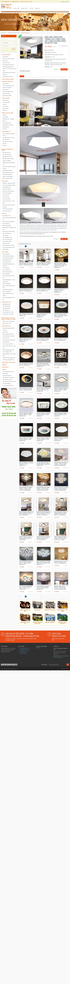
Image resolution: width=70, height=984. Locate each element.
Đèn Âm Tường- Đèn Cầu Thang (8, 294)
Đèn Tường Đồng (6, 283)
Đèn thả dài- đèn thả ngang (9, 231)
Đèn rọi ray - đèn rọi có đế (8, 58)
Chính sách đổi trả (23, 651)
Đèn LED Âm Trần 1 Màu (8, 312)
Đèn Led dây (5, 117)
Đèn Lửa (4, 104)
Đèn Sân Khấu (6, 98)
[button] (14, 42)
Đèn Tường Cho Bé (7, 291)
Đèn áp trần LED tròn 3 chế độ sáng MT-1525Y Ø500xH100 (43, 439)
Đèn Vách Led (6, 100)
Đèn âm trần (5, 56)
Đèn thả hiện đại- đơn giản (8, 245)
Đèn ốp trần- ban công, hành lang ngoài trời (9, 340)
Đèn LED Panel (6, 310)
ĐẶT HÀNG (30, 267)
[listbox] (9, 46)
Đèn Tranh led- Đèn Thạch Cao (8, 276)
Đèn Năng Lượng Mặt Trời (8, 359)
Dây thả (4, 115)
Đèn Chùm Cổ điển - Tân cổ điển (9, 201)
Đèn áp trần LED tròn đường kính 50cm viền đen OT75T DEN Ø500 (60, 514)
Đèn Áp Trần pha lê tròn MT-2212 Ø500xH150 (26, 364)
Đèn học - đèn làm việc (8, 141)
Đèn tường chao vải (7, 259)
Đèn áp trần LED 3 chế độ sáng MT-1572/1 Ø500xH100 (26, 464)
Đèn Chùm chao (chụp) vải (8, 191)
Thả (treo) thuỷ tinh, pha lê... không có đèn (9, 248)
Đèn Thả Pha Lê (6, 223)
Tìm (14, 49)
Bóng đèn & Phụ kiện (7, 113)
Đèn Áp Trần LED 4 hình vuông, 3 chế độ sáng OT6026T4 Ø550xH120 (60, 464)
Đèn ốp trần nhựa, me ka (8, 172)
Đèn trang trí (6, 131)
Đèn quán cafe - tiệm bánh (8, 377)
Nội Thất (9, 8)
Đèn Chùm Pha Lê (6, 198)
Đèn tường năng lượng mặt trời (8, 298)
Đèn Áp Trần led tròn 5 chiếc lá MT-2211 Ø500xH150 (25, 340)
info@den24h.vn (59, 657)
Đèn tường (5, 252)
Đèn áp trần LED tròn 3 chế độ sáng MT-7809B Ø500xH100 (25, 415)
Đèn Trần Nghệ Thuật (7, 178)
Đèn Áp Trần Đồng (7, 154)
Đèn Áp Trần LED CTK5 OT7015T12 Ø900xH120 (60, 562)
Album (4, 369)
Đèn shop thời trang (7, 375)
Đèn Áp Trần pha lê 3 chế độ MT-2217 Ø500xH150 (26, 290)
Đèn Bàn (4, 143)
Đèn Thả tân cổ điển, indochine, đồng (7, 242)
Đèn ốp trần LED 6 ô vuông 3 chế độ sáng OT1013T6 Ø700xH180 (60, 588)
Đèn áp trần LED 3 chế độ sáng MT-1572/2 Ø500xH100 (61, 439)
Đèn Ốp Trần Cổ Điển (7, 170)
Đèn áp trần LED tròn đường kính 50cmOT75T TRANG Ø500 (25, 538)
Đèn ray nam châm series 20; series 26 (9, 73)
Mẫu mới (4, 364)
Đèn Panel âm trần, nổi (8, 76)
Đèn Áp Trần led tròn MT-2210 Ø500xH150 (43, 339)
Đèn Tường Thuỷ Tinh (7, 271)
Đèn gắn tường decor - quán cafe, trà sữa (9, 280)
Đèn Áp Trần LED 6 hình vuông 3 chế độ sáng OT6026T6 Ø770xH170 (43, 489)
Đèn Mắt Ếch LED (6, 304)
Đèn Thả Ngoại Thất (7, 351)
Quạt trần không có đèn (8, 91)
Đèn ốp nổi (5, 60)
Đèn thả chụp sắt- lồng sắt (8, 221)
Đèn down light (6, 302)
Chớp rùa (5, 110)
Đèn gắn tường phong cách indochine (8, 264)
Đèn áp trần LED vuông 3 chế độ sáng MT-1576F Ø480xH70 (43, 415)
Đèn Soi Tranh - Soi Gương (8, 321)
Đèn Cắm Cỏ (5, 332)
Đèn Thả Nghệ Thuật (7, 237)
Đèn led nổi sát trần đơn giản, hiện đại (9, 167)
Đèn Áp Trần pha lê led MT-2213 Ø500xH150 (60, 339)
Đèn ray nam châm (7, 122)
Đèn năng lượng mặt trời (8, 385)
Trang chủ (3, 32)
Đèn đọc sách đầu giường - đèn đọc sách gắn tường (8, 256)
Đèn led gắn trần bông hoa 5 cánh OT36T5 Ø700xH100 (25, 588)
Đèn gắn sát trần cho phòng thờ (9, 163)
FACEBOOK (63, 1)
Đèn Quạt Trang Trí (7, 81)
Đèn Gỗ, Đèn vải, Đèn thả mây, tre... (9, 218)
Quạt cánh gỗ (5, 83)
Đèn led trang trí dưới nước (8, 336)
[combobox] (7, 42)
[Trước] (23, 246)
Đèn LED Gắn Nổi (6, 308)
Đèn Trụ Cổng (6, 338)
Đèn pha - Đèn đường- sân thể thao (9, 69)
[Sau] (37, 246)
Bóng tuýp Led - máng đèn (8, 118)
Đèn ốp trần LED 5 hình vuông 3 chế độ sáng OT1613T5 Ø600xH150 (25, 489)
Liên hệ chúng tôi (23, 653)
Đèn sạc (4, 120)
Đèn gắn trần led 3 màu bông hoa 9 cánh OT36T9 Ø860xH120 (43, 563)
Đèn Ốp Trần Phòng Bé (8, 176)
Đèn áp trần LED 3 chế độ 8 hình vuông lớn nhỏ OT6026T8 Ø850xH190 (61, 489)
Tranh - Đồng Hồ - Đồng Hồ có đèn (9, 134)
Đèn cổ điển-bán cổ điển (8, 371)
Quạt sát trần (5, 89)
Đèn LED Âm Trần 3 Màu (8, 314)
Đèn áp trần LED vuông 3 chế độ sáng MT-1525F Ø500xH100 (26, 439)
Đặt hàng (64, 69)
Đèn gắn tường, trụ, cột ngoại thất (9, 354)
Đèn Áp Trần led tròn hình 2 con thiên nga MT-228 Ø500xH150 (61, 316)
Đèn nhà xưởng (6, 62)
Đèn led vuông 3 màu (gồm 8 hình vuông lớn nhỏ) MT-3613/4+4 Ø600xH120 (60, 265)
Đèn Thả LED (5, 235)
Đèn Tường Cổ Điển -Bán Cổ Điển (9, 286)
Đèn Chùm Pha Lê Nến (7, 208)
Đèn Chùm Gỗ (6, 195)
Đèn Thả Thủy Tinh (7, 233)
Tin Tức (3, 8)
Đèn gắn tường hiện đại (8, 289)
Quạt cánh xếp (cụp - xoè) (8, 85)
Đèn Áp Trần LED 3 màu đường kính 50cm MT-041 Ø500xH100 (43, 464)
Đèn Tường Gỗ (6, 267)
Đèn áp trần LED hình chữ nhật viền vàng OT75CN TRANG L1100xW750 (44, 514)
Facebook (38, 647)
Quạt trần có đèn (6, 93)
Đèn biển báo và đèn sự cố (8, 64)
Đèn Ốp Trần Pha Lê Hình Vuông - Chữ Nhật (8, 159)
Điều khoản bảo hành (24, 648)
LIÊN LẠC (67, 1)
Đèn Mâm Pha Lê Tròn (7, 156)
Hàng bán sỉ (5, 367)
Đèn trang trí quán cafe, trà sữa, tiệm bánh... (9, 138)
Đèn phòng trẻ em (7, 215)
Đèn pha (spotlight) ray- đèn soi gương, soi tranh (9, 318)
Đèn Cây (4, 145)
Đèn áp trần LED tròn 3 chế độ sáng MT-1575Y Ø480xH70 (60, 415)
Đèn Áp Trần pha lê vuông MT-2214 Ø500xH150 (42, 316)
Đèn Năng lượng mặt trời (8, 66)
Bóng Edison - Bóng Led (8, 124)
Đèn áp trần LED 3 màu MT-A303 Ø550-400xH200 (60, 364)
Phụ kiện (5, 128)
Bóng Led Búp (6, 126)
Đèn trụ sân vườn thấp (7, 343)
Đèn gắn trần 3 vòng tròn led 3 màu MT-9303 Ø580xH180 (43, 365)
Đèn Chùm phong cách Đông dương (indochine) (9, 186)
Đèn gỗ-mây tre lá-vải (7, 379)
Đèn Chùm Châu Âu (7, 189)
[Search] (57, 665)
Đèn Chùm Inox (6, 197)
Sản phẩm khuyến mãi (8, 79)
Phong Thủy (24, 8)
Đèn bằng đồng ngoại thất (8, 349)
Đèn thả (4, 213)
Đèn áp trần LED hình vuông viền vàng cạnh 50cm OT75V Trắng (60, 538)
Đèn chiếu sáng (6, 54)
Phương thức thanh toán (25, 649)
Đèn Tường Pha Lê (7, 269)
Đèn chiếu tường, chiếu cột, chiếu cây (9, 329)
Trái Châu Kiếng (6, 102)
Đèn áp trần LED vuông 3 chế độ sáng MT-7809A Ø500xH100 (61, 390)
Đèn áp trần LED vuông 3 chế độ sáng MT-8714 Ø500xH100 (43, 390)
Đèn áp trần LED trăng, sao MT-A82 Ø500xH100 (25, 389)
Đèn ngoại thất (6, 326)
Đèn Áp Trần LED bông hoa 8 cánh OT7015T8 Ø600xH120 (43, 588)
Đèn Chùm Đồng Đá (7, 193)
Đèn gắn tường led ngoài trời (9, 357)
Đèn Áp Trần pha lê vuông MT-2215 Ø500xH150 (59, 291)
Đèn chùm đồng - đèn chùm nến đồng (9, 205)
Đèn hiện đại (5, 373)
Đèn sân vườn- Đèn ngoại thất (9, 381)
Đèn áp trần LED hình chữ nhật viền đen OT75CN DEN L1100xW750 (26, 514)
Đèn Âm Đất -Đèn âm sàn (8, 334)
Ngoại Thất (16, 8)
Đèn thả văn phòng (7, 225)
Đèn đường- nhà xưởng (8, 362)
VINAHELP (67, 668)
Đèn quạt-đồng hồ (7, 383)
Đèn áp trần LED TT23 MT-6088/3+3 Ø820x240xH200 (26, 264)
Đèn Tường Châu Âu (7, 261)
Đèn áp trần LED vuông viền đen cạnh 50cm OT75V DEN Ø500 (43, 538)
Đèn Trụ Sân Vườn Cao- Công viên (9, 346)
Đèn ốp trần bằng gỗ (7, 174)
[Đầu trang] (20, 246)
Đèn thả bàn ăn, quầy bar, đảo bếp (9, 228)
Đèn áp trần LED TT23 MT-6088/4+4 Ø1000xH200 (44, 264)
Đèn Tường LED (6, 254)
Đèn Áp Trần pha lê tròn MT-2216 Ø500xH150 (43, 290)
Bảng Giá (37, 8)
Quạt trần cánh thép (7, 95)
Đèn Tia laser (5, 106)
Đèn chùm (4, 181)
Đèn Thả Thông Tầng (7, 239)
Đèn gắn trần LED (6, 152)
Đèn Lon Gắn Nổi (6, 306)
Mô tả (22, 76)
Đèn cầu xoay (5, 108)
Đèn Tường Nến (6, 273)
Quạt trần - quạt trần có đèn (9, 183)
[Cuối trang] (40, 246)
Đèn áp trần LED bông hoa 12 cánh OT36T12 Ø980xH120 (25, 563)
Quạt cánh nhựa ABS (7, 87)
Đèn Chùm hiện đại (7, 210)
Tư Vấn (31, 8)
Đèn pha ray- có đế (7, 323)
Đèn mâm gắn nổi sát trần (13, 32)
